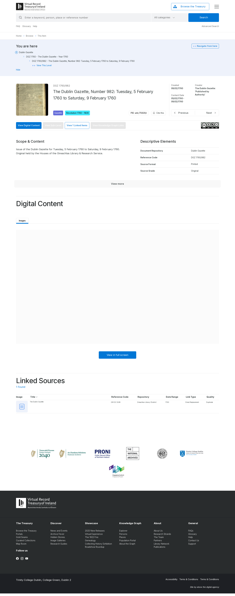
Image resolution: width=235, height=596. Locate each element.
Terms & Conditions (188, 582)
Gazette (58, 113)
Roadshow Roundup (94, 549)
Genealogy (90, 543)
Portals (19, 536)
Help (35, 26)
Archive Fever (57, 536)
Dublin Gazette (26, 52)
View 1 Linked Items (77, 125)
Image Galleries (58, 543)
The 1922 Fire (91, 540)
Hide (18, 70)
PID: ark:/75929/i (139, 113)
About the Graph (127, 546)
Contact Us (193, 543)
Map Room (21, 546)
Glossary (26, 26)
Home (19, 36)
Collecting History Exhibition (98, 546)
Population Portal (127, 543)
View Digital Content (29, 125)
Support (192, 546)
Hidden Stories (58, 540)
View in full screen (117, 355)
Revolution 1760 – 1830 (77, 113)
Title (34, 398)
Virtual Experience (94, 536)
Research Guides (59, 546)
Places (122, 540)
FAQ (18, 26)
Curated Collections (25, 543)
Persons (123, 536)
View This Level (44, 65)
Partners (158, 543)
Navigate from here (207, 46)
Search (203, 17)
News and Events (59, 533)
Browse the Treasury (26, 533)
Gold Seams (22, 540)
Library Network (161, 546)
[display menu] (216, 6)
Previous (183, 112)
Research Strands (162, 536)
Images (23, 220)
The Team (159, 540)
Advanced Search (210, 26)
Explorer (123, 533)
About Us (158, 533)
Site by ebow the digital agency (204, 589)
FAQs (190, 533)
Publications (159, 549)
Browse (29, 36)
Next (209, 112)
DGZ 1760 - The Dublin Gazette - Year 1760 (47, 57)
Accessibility (171, 582)
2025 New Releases (95, 533)
